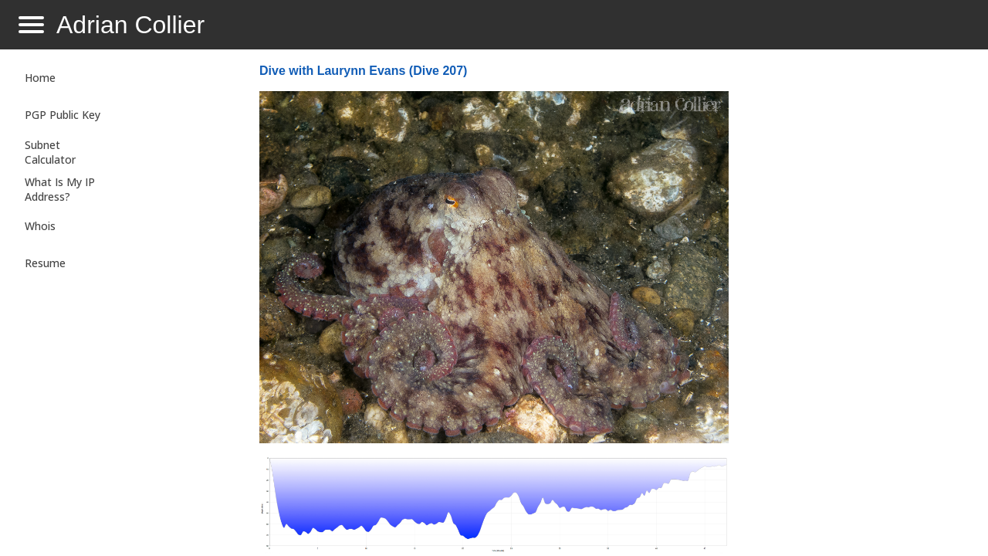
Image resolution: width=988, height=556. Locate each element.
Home (40, 77)
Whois (40, 226)
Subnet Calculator (50, 152)
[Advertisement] (852, 305)
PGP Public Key (62, 114)
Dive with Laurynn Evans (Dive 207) (363, 70)
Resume (45, 263)
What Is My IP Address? (60, 189)
